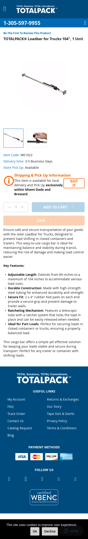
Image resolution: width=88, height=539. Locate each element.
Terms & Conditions (61, 428)
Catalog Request (19, 428)
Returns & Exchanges (63, 399)
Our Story (54, 406)
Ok (35, 531)
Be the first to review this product (27, 33)
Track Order (16, 414)
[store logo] (36, 9)
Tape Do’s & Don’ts (60, 414)
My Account (16, 399)
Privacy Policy (57, 421)
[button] (37, 138)
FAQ (10, 406)
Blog (10, 435)
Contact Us (15, 421)
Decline (50, 531)
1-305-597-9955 (21, 23)
